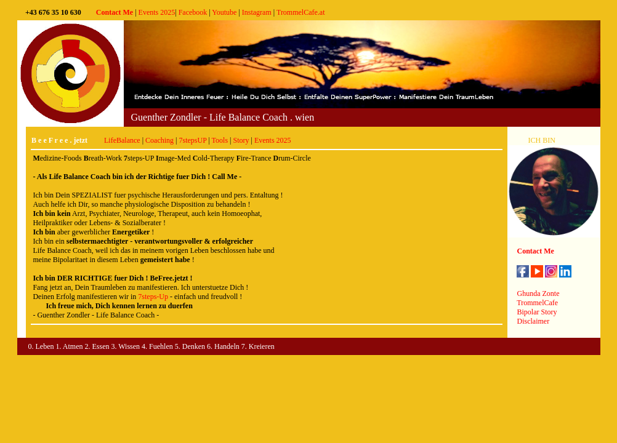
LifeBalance (122, 140)
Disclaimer (533, 321)
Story (241, 140)
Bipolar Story (537, 312)
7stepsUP (192, 140)
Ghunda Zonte (538, 293)
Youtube (224, 12)
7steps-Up (153, 296)
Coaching (159, 140)
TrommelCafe (537, 302)
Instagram (257, 12)
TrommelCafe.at (300, 12)
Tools (220, 140)
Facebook (193, 12)
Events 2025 (157, 12)
